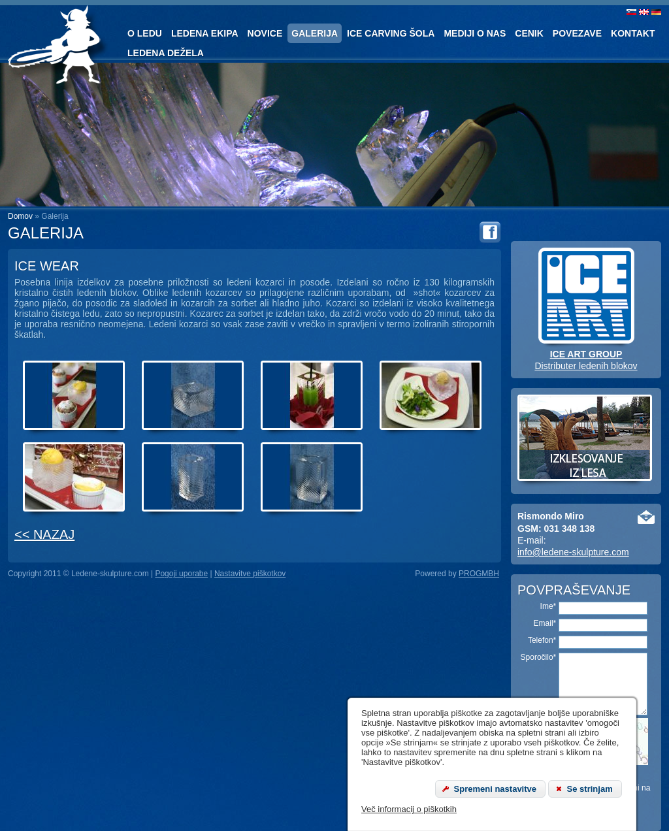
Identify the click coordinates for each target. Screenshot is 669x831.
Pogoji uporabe (181, 573)
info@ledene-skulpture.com (573, 552)
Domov (20, 216)
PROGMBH (479, 573)
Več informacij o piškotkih (409, 809)
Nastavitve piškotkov (250, 573)
